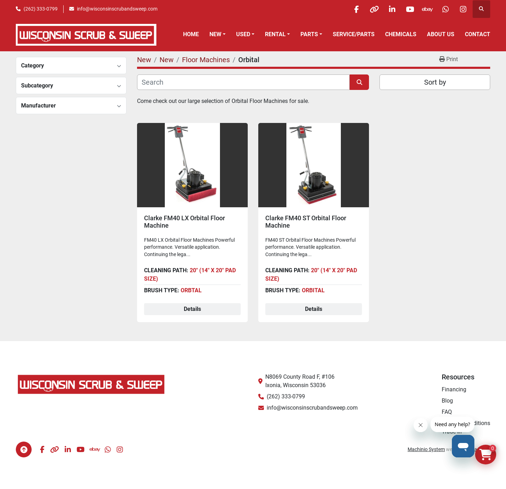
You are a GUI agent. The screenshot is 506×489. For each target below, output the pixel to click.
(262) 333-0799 (41, 9)
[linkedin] (391, 9)
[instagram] (463, 9)
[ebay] (427, 9)
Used (243, 34)
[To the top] (24, 449)
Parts (309, 34)
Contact (477, 34)
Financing (454, 389)
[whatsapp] (445, 9)
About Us (440, 34)
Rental (275, 34)
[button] (217, 34)
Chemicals (400, 34)
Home (191, 34)
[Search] (243, 82)
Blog (447, 400)
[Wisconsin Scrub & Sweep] (91, 383)
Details (192, 309)
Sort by (435, 82)
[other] (373, 9)
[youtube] (409, 9)
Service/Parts (354, 34)
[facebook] (355, 9)
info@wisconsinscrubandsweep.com (117, 9)
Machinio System (426, 449)
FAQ (447, 412)
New (215, 34)
